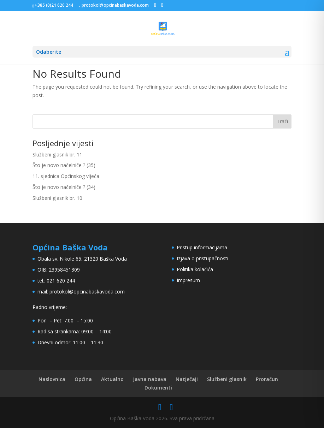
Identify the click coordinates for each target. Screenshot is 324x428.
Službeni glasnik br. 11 (57, 154)
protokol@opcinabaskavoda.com (87, 291)
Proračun (267, 379)
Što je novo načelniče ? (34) (64, 187)
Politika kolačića (195, 269)
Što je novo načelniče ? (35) (64, 165)
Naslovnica (52, 379)
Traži (282, 121)
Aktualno (112, 379)
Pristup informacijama (202, 247)
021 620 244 (61, 280)
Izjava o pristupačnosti (202, 258)
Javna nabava (149, 379)
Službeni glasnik (227, 379)
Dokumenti (158, 387)
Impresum (188, 280)
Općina (83, 379)
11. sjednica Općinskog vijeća (66, 176)
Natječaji (187, 379)
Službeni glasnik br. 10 (57, 198)
